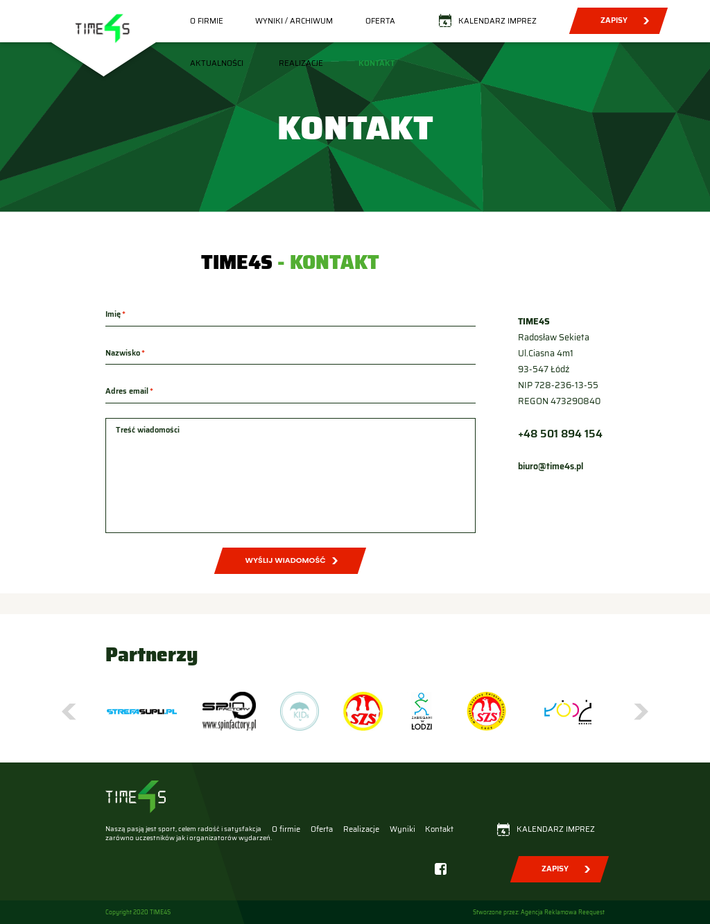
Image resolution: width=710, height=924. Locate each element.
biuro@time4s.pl (550, 466)
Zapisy (613, 20)
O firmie (206, 21)
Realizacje (301, 63)
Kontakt (376, 63)
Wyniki (402, 829)
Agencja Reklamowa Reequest (563, 912)
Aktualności (216, 63)
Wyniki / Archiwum (294, 21)
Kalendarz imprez (497, 21)
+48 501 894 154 (560, 434)
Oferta (380, 21)
